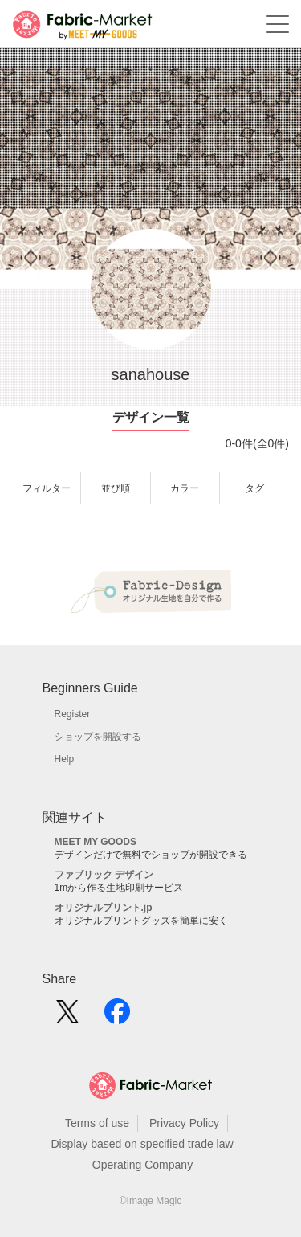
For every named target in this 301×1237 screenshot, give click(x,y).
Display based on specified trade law (142, 1143)
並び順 (115, 488)
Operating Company (142, 1164)
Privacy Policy (184, 1123)
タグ (254, 488)
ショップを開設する (98, 736)
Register (73, 714)
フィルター (46, 488)
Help (65, 759)
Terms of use (97, 1123)
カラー (184, 488)
